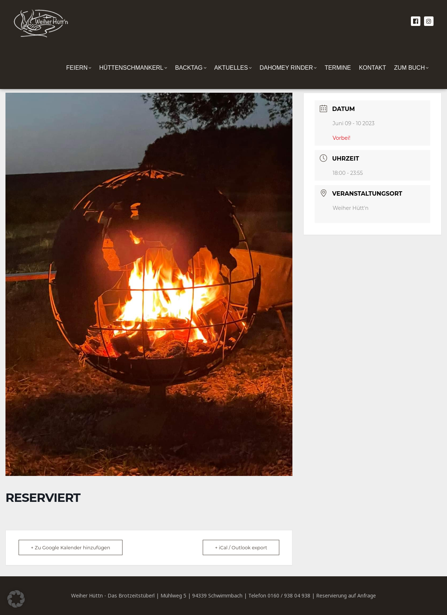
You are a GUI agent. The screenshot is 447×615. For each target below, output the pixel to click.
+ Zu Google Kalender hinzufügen (71, 547)
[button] (16, 599)
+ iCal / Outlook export (240, 547)
